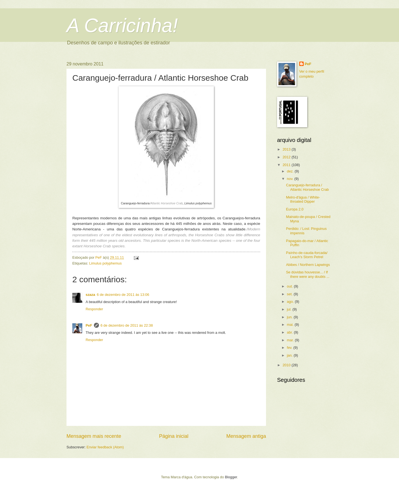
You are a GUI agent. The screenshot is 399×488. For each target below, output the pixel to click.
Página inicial (173, 436)
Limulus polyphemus (105, 263)
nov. (290, 179)
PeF (89, 325)
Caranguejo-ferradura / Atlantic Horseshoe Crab (307, 187)
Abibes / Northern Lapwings (308, 265)
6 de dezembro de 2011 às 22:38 (127, 325)
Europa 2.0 (294, 209)
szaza (90, 295)
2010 (287, 365)
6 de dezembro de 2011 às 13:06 (123, 295)
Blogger (231, 477)
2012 (287, 157)
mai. (291, 324)
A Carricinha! (122, 25)
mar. (291, 340)
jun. (290, 317)
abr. (290, 332)
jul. (289, 309)
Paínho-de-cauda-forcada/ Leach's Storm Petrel (307, 255)
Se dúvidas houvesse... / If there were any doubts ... (307, 274)
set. (290, 294)
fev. (290, 347)
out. (290, 286)
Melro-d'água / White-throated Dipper (303, 199)
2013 (287, 149)
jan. (290, 355)
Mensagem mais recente (93, 436)
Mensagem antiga (246, 436)
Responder (94, 309)
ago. (291, 301)
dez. (291, 171)
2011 (287, 165)
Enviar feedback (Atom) (105, 447)
